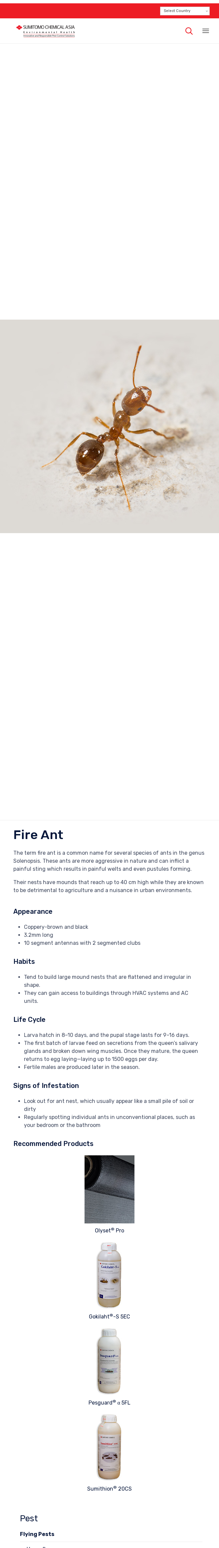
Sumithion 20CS (109, 1489)
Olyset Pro (109, 1230)
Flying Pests (37, 1534)
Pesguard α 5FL (109, 1403)
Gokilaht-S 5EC (109, 1316)
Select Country (177, 11)
